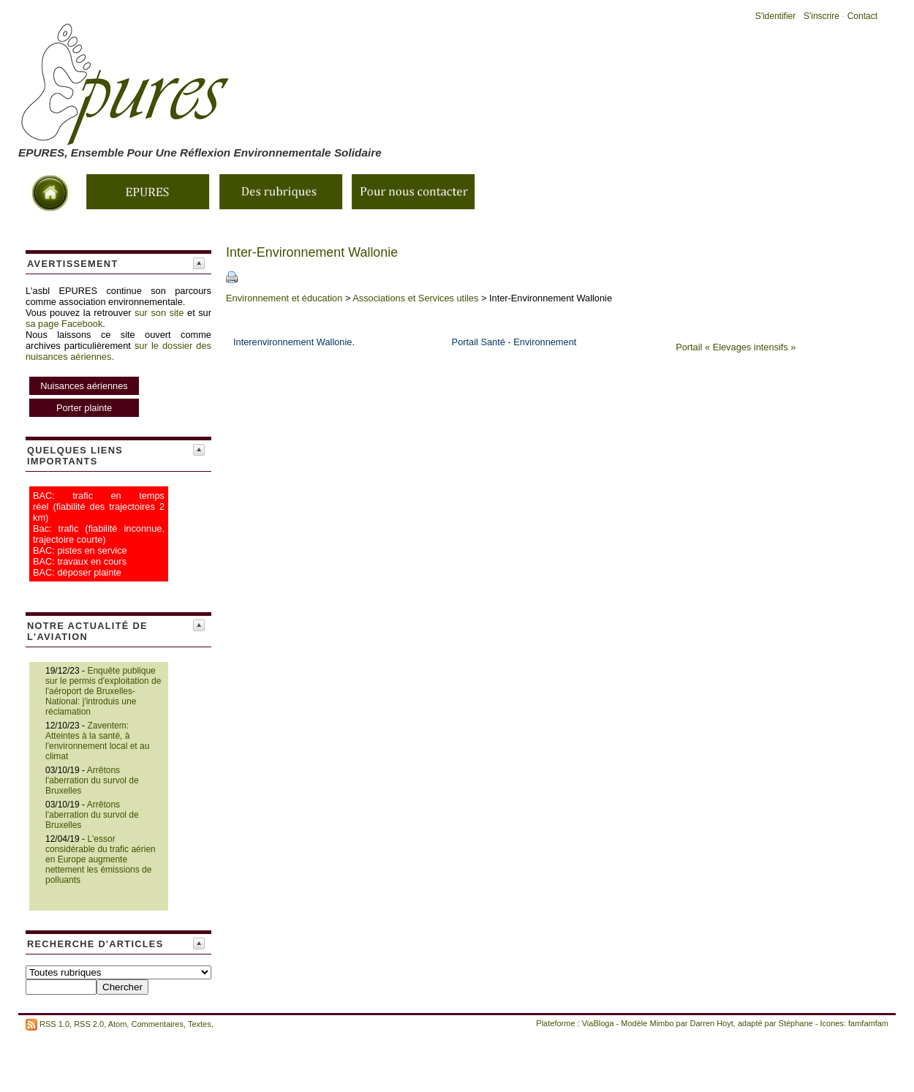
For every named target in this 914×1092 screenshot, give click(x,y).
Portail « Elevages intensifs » (736, 347)
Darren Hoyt (711, 1023)
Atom (117, 1024)
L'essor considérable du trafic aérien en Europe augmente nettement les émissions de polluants (100, 859)
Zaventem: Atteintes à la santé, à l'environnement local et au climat (97, 740)
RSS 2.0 (89, 1024)
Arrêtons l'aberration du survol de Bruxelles (92, 780)
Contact (862, 16)
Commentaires (157, 1024)
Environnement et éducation (284, 298)
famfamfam (868, 1023)
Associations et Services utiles (415, 298)
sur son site (159, 312)
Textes (199, 1024)
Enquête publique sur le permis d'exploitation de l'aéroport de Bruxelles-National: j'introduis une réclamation (103, 691)
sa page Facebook (64, 323)
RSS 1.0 (54, 1024)
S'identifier (775, 16)
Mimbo (661, 1023)
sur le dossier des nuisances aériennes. (118, 380)
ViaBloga (598, 1023)
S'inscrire (821, 16)
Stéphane (796, 1023)
